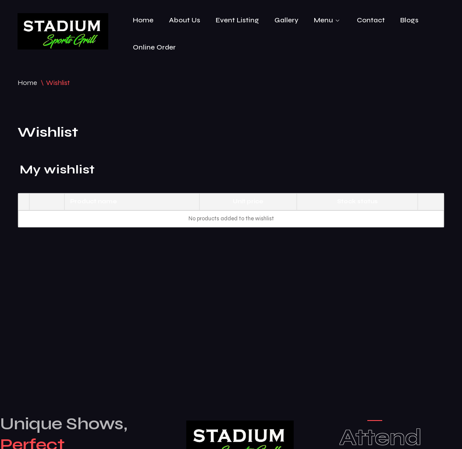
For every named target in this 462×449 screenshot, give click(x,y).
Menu (323, 20)
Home (143, 20)
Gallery (286, 20)
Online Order (154, 47)
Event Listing (237, 20)
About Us (184, 20)
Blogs (409, 20)
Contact (371, 20)
